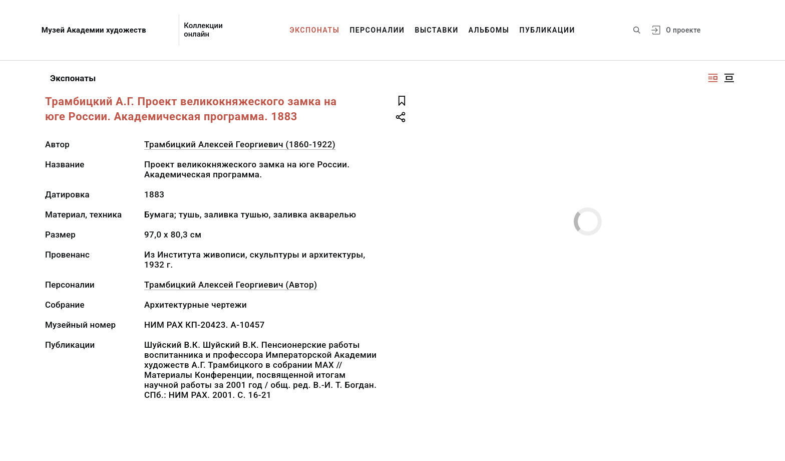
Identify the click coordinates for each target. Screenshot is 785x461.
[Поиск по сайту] (636, 30)
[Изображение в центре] (729, 78)
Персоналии (377, 30)
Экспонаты (315, 30)
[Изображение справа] (713, 78)
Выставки (436, 30)
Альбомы (489, 30)
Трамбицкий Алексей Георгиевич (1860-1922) (239, 144)
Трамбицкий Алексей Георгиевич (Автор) (230, 285)
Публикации (547, 30)
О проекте (683, 30)
